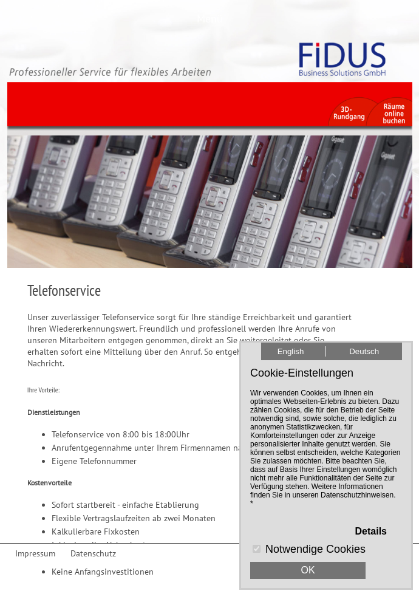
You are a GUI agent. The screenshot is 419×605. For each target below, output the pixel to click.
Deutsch (364, 351)
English (291, 351)
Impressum (35, 553)
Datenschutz (93, 553)
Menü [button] (210, 19)
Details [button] (371, 531)
